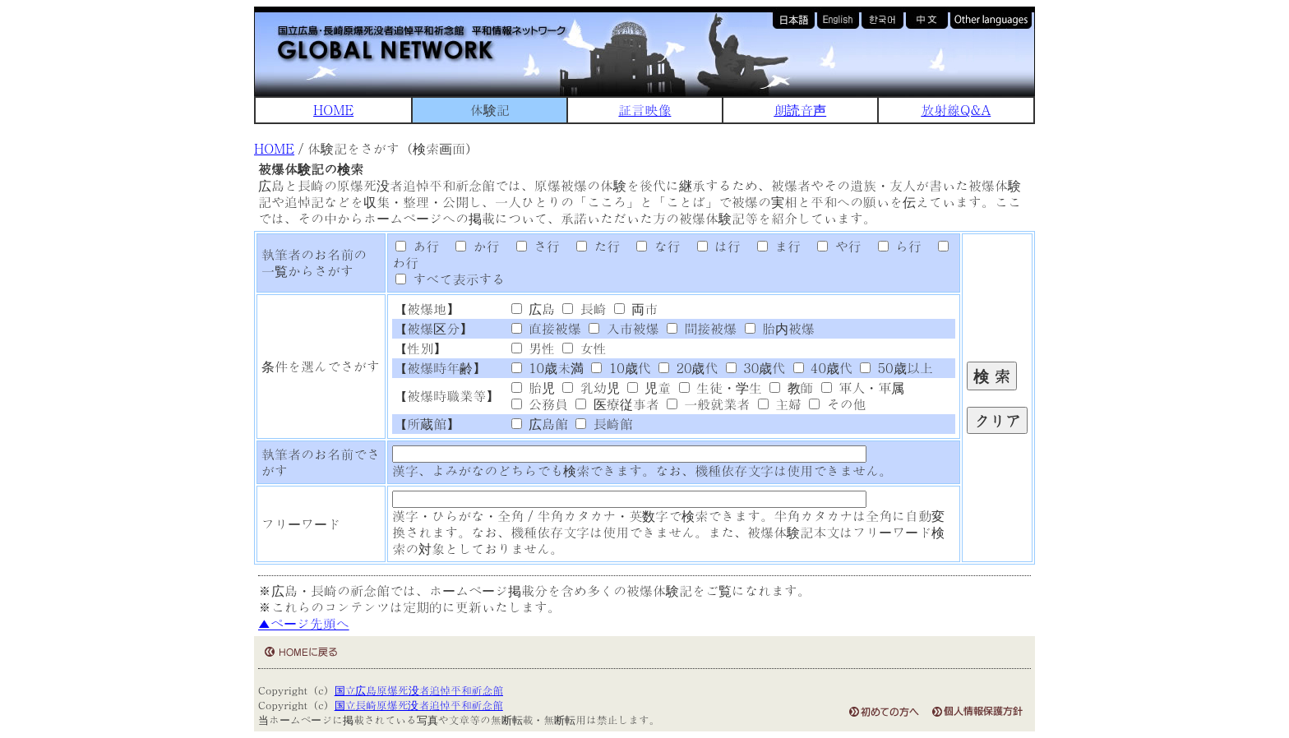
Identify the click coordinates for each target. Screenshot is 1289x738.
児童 (649, 387)
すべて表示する (450, 279)
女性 (584, 348)
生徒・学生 (720, 387)
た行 (592, 246)
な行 (653, 246)
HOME (333, 109)
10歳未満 (547, 367)
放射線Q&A (956, 109)
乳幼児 (590, 387)
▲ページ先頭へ (303, 623)
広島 (533, 308)
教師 (791, 387)
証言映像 (644, 109)
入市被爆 (623, 328)
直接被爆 (546, 328)
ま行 (773, 246)
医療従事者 (616, 403)
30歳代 (755, 367)
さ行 (532, 246)
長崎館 (603, 423)
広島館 (539, 423)
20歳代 (688, 367)
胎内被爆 (780, 328)
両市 (636, 308)
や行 (834, 246)
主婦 (780, 403)
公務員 (539, 403)
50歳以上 (896, 367)
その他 (837, 403)
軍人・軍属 (862, 387)
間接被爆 (702, 328)
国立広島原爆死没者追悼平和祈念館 (419, 690)
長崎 (584, 308)
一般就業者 (708, 403)
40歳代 (822, 367)
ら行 (894, 246)
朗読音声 (800, 109)
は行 (713, 246)
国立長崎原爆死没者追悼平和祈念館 (419, 705)
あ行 (417, 246)
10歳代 (620, 367)
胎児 (533, 387)
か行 (472, 246)
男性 (533, 348)
